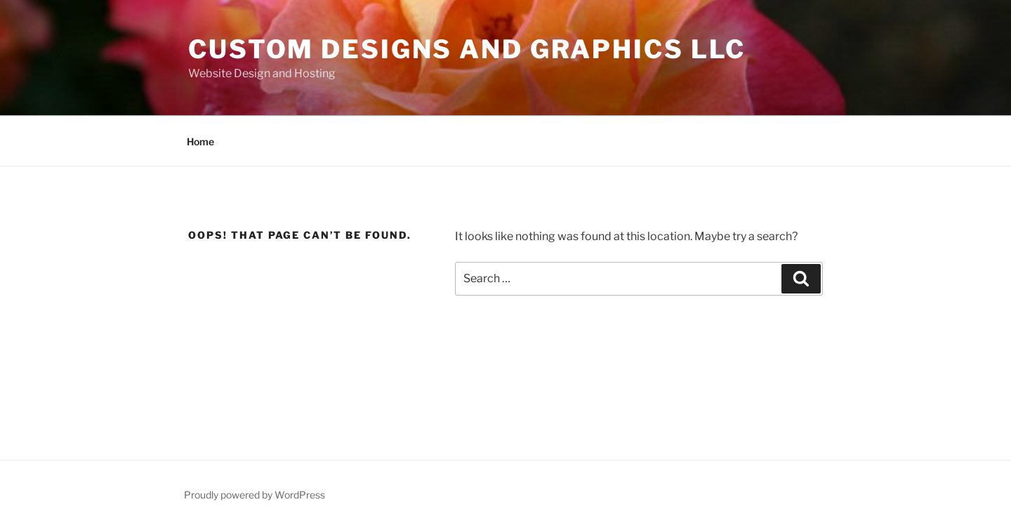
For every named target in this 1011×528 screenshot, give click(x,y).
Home (200, 141)
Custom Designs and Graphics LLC (467, 49)
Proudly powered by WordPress (254, 495)
